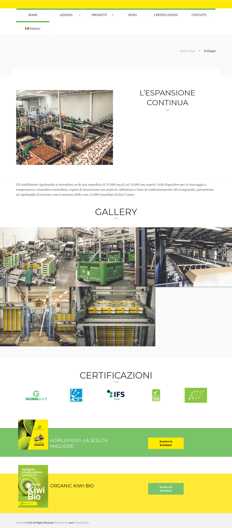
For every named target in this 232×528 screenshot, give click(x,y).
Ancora (20, 521)
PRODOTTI (99, 15)
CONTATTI (199, 15)
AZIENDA (66, 15)
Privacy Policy (81, 521)
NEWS (132, 15)
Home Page (187, 51)
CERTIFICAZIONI (166, 15)
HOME (32, 15)
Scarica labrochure (166, 441)
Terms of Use (61, 521)
